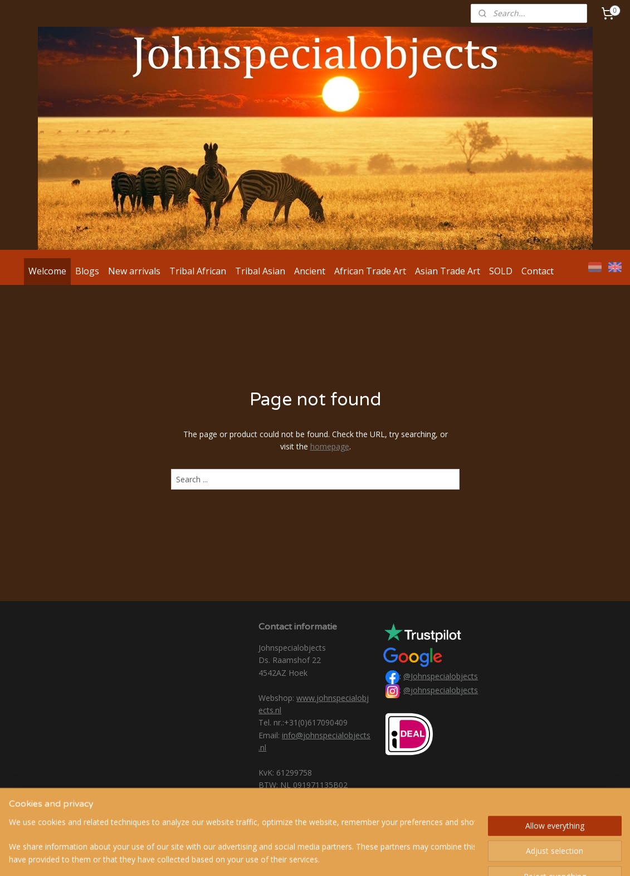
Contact (537, 271)
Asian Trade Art (447, 271)
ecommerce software (346, 855)
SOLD (500, 271)
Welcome (47, 271)
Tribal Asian (260, 271)
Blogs (87, 271)
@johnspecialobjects (440, 690)
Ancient (309, 271)
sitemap (279, 855)
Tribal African (197, 271)
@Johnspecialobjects (440, 676)
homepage (329, 446)
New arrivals (134, 271)
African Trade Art (370, 271)
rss (302, 855)
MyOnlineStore (444, 855)
